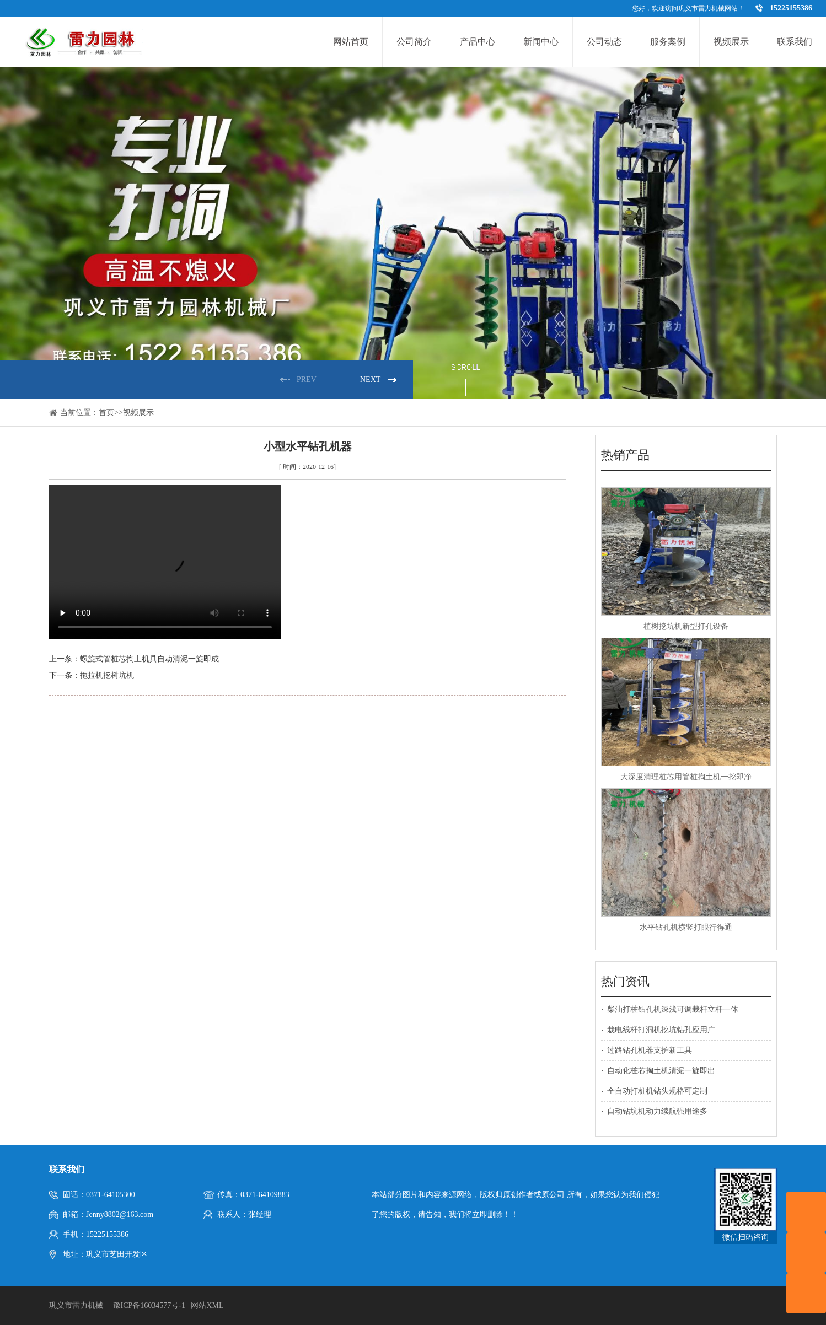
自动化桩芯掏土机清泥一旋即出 (661, 1071)
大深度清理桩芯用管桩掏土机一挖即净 (686, 777)
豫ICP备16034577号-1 (149, 1305)
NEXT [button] (370, 379)
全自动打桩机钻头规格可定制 (657, 1091)
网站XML (207, 1305)
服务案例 (667, 41)
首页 (106, 412)
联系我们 (794, 41)
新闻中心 (541, 41)
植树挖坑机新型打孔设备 (685, 626)
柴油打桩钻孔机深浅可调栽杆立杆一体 (672, 1009)
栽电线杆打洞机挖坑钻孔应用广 (661, 1030)
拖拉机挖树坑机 (107, 675)
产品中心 (477, 41)
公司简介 (414, 41)
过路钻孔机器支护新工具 (649, 1050)
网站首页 (350, 41)
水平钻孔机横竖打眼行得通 (686, 927)
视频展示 (731, 41)
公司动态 (604, 41)
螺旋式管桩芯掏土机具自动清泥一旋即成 (149, 659)
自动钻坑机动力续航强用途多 (657, 1111)
